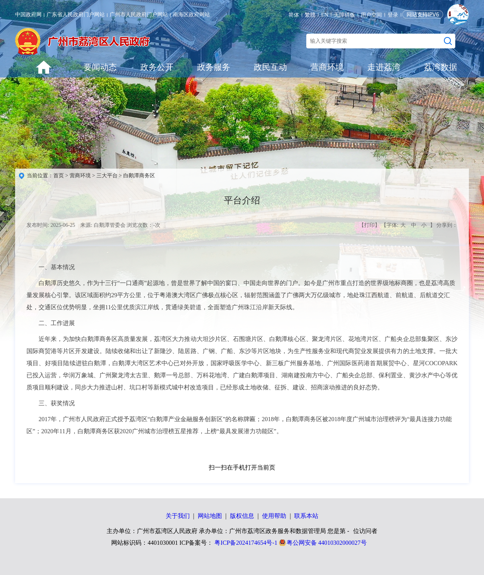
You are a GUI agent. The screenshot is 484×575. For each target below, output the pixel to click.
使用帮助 (274, 516)
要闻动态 (100, 67)
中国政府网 (28, 14)
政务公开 (157, 67)
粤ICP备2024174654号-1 (245, 542)
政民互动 (270, 67)
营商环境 (327, 67)
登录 (393, 15)
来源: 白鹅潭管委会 (102, 225)
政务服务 (213, 67)
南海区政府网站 (191, 14)
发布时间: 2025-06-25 (50, 225)
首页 (58, 175)
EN (324, 15)
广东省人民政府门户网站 (76, 14)
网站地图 (210, 516)
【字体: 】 (408, 225)
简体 (294, 15)
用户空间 (371, 15)
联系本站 (306, 516)
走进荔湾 (383, 67)
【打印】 (369, 225)
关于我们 (178, 516)
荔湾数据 (440, 67)
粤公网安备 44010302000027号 (327, 542)
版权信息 (242, 516)
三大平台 (107, 175)
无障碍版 (344, 15)
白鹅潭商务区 (139, 175)
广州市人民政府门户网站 (139, 14)
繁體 (310, 15)
